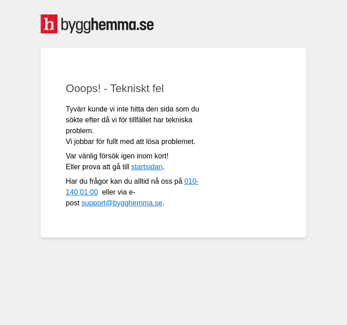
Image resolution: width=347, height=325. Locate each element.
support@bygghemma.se (121, 203)
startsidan (147, 167)
